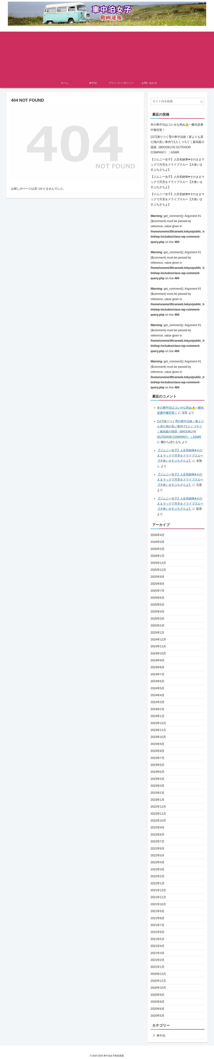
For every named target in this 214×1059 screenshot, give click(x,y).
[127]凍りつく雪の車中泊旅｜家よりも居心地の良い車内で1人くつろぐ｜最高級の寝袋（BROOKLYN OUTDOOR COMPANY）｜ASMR (177, 144)
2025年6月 (157, 597)
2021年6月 (157, 932)
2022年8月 (157, 834)
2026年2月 (157, 549)
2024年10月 (158, 653)
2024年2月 (157, 709)
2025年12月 (158, 563)
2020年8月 (157, 1001)
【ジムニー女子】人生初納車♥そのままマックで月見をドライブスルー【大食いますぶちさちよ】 (177, 164)
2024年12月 (158, 639)
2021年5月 (157, 939)
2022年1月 (157, 883)
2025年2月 (157, 625)
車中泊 (161, 1035)
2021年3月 (157, 953)
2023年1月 (157, 799)
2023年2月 (157, 792)
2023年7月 (157, 758)
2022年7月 (157, 841)
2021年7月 (157, 925)
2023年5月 (157, 771)
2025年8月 (157, 583)
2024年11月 (158, 646)
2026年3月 (157, 541)
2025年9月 (157, 576)
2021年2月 (157, 960)
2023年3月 (157, 785)
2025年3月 (157, 618)
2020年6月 (157, 1008)
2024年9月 (157, 660)
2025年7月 (157, 590)
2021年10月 (158, 904)
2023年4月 (157, 778)
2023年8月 (157, 751)
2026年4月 (157, 535)
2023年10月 (158, 737)
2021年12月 (158, 890)
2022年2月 (157, 876)
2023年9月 (157, 744)
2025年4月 (157, 611)
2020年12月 (158, 974)
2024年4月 (157, 695)
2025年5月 (157, 604)
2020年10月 (158, 987)
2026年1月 (157, 555)
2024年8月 (157, 667)
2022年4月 (157, 862)
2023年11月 (158, 730)
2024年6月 (157, 681)
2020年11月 (158, 980)
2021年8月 (157, 918)
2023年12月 (158, 723)
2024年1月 (157, 716)
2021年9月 (157, 911)
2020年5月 (157, 1015)
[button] (202, 102)
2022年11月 (158, 813)
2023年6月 (157, 764)
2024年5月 (157, 688)
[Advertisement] (107, 54)
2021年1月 (157, 966)
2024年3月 (157, 702)
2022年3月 (157, 869)
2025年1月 (157, 632)
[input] (178, 101)
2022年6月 (157, 848)
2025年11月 (158, 569)
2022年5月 (157, 855)
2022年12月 (158, 806)
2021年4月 (157, 946)
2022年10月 (158, 820)
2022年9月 (157, 827)
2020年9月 (157, 994)
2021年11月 (158, 897)
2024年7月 (157, 674)
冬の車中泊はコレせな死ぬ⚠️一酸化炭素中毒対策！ (177, 127)
